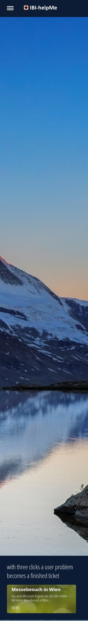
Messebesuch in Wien (36, 589)
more (16, 607)
